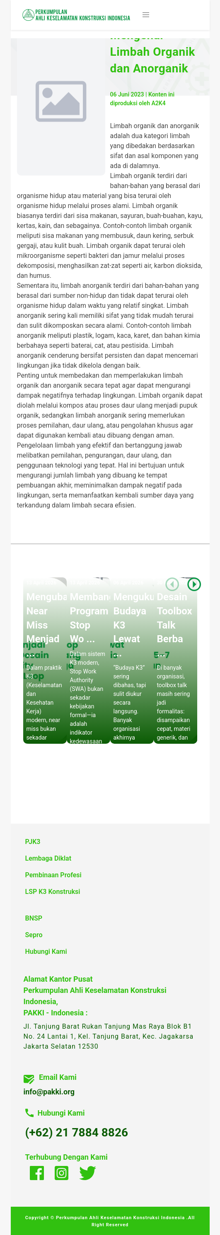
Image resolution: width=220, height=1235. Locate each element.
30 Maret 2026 (173, 583)
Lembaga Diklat (48, 858)
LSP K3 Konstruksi (52, 892)
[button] (146, 15)
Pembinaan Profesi (53, 875)
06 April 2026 (128, 583)
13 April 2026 (41, 583)
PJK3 (33, 842)
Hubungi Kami (46, 951)
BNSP (34, 918)
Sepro (34, 935)
